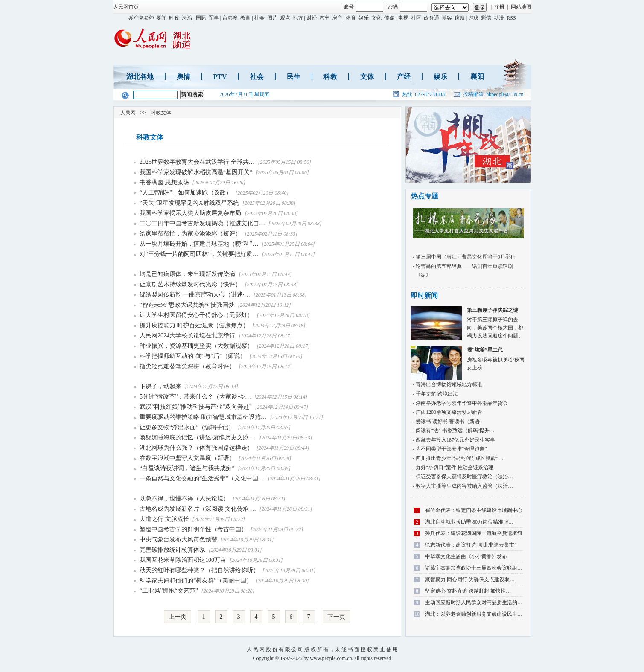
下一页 (336, 617)
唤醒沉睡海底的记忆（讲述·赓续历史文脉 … (198, 437)
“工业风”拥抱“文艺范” (169, 591)
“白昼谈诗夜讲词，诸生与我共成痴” (187, 468)
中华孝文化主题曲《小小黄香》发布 (466, 556)
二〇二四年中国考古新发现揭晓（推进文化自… (202, 223)
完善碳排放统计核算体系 (172, 550)
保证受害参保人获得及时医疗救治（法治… (464, 477)
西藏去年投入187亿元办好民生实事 (455, 440)
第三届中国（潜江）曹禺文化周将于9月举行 (466, 257)
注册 (499, 7)
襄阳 (477, 76)
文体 (367, 76)
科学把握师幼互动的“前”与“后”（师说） (193, 356)
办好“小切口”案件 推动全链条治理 (454, 468)
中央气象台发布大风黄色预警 (178, 539)
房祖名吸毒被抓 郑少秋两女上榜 (468, 358)
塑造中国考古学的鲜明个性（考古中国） (193, 529)
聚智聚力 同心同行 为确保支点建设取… (470, 579)
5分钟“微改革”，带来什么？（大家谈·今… (195, 396)
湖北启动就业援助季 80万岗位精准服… (469, 522)
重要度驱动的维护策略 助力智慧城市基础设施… (203, 417)
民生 (293, 76)
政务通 (431, 18)
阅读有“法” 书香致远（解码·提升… (455, 430)
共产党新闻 (141, 18)
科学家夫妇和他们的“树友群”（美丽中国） (196, 580)
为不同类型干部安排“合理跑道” (451, 449)
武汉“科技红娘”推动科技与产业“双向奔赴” (196, 407)
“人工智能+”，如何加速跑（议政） (186, 192)
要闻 (161, 18)
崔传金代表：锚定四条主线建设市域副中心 (473, 510)
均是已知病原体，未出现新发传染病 (188, 274)
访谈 (460, 18)
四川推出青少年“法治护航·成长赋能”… (460, 458)
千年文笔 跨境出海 (437, 394)
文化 (376, 18)
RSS (511, 18)
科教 (330, 76)
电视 (403, 18)
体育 (351, 18)
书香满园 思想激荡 (164, 182)
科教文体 (161, 113)
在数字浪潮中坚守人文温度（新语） (187, 458)
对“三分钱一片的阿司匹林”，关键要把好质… (199, 254)
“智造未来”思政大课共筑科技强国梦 (187, 305)
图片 (272, 18)
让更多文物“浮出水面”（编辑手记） (187, 427)
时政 (174, 18)
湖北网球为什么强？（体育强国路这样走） (196, 448)
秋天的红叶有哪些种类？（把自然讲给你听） (199, 570)
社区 (416, 18)
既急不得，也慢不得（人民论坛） (184, 498)
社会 (259, 18)
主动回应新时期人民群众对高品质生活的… (473, 602)
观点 (285, 18)
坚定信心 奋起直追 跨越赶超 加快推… (468, 591)
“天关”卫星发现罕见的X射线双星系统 (190, 203)
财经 (311, 18)
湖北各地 (140, 76)
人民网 (128, 113)
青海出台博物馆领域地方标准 (449, 384)
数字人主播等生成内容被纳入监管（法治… (464, 486)
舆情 (183, 76)
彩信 (486, 18)
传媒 (389, 18)
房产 (337, 18)
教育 (245, 18)
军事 (214, 18)
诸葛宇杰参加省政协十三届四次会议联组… (473, 568)
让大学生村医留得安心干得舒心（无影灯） (197, 315)
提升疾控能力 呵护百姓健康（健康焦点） (195, 325)
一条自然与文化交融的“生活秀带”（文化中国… (202, 478)
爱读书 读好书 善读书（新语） (450, 422)
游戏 (473, 18)
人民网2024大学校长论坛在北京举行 (188, 335)
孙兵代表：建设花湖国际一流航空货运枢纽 (473, 533)
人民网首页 (126, 7)
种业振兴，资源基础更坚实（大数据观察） (197, 346)
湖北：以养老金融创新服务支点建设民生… (473, 614)
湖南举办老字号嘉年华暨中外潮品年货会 (462, 403)
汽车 (324, 18)
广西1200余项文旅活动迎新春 (449, 412)
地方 (298, 18)
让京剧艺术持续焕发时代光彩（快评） (191, 284)
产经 (404, 76)
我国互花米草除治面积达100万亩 (183, 560)
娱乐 (363, 18)
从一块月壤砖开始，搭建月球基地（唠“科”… (199, 244)
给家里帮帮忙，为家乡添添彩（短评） (191, 233)
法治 (187, 18)
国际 (201, 18)
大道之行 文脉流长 (164, 519)
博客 (447, 18)
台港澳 (230, 18)
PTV (220, 76)
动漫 (499, 18)
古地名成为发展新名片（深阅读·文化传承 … (198, 509)
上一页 (177, 617)
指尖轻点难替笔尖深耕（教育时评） (188, 366)
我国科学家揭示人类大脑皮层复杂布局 (191, 213)
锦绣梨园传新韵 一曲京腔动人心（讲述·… (195, 294)
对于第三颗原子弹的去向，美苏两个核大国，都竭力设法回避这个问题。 (468, 322)
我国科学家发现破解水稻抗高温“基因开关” (196, 172)
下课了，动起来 (161, 386)
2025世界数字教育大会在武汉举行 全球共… (197, 162)
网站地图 (521, 7)
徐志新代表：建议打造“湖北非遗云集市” (471, 545)
